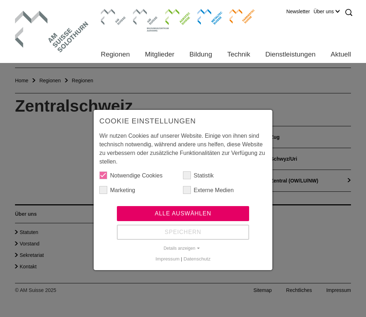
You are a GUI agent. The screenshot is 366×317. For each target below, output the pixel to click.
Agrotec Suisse (172, 16)
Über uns (326, 11)
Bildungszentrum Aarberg (145, 16)
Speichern (183, 232)
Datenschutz (197, 259)
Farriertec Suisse (238, 16)
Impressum (167, 259)
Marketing (117, 190)
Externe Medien (208, 190)
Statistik (198, 175)
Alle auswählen (183, 213)
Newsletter (298, 11)
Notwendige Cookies (131, 175)
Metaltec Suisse (205, 16)
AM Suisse (111, 12)
